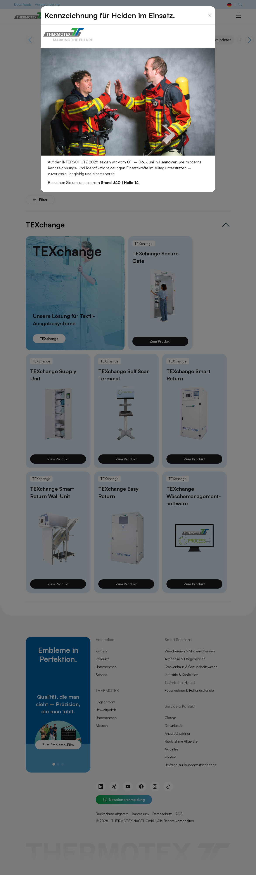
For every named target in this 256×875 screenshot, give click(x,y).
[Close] (209, 10)
